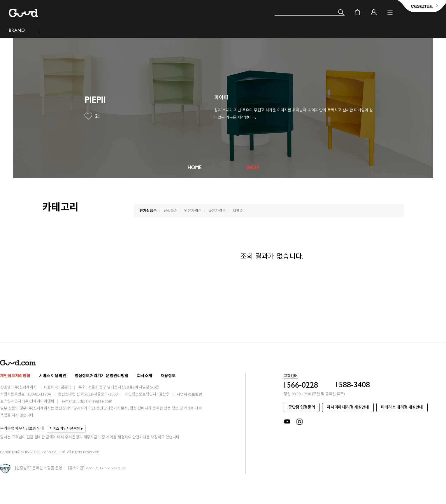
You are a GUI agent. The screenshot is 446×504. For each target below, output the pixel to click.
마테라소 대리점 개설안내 (402, 407)
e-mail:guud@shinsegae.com (87, 401)
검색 (341, 12)
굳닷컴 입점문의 (301, 407)
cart (357, 12)
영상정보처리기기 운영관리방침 (102, 375)
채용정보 (168, 375)
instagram (299, 421)
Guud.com (18, 362)
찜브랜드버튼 (88, 116)
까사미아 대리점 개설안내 (348, 407)
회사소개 (144, 375)
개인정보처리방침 (15, 375)
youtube (287, 421)
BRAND (17, 30)
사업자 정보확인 (189, 394)
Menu (390, 12)
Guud (23, 13)
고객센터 (291, 376)
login (373, 12)
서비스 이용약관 (52, 375)
